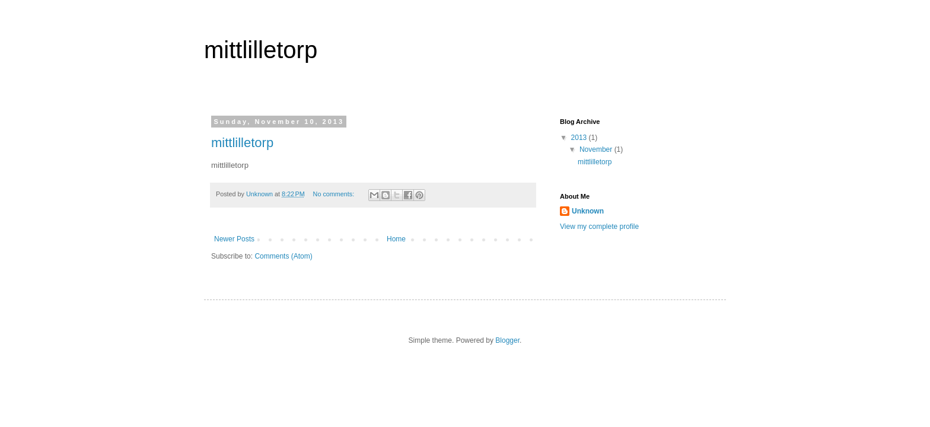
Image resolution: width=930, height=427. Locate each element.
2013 (580, 137)
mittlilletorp (260, 50)
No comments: (334, 193)
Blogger (507, 340)
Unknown (588, 211)
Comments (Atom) (283, 256)
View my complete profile (599, 226)
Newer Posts (234, 239)
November (596, 149)
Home (396, 239)
